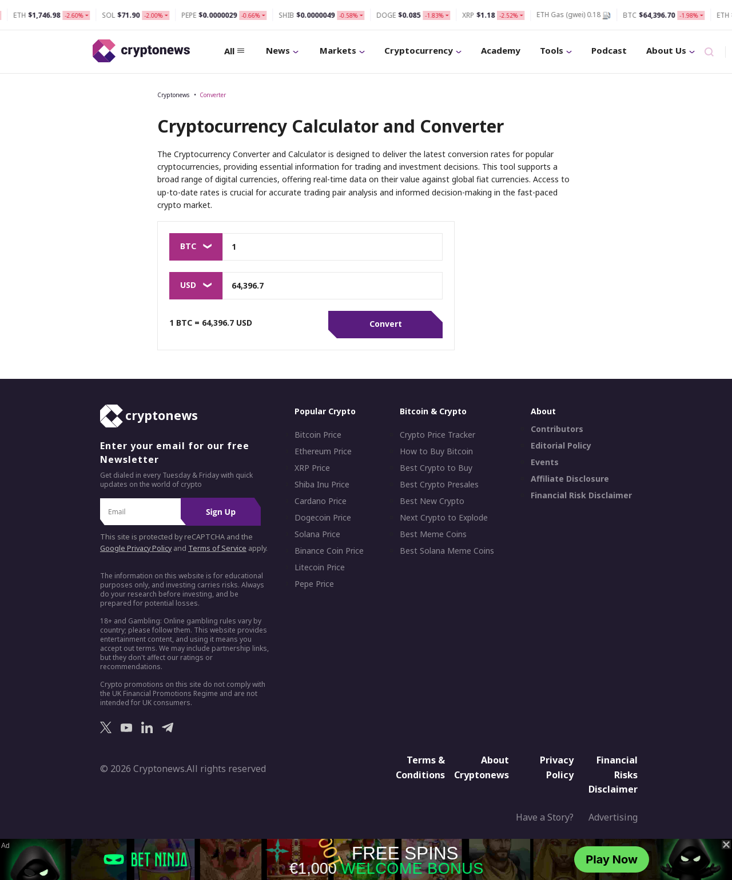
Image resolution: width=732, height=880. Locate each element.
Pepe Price (314, 584)
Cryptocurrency (423, 50)
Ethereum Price (323, 451)
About (543, 411)
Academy (500, 50)
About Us (670, 50)
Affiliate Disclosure (570, 478)
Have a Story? (545, 817)
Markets (342, 50)
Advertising (613, 817)
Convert (385, 323)
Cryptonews (173, 95)
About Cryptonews (481, 767)
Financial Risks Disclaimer (613, 774)
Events (545, 462)
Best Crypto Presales (439, 484)
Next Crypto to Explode (444, 517)
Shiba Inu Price (322, 484)
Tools (556, 50)
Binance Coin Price (329, 550)
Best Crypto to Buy (436, 468)
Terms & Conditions (420, 767)
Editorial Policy (561, 445)
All (234, 51)
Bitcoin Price (318, 434)
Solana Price (317, 534)
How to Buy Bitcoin (436, 451)
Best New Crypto (432, 501)
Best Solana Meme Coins (447, 550)
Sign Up (221, 511)
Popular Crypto (325, 411)
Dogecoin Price (323, 517)
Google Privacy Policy (136, 548)
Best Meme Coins (433, 534)
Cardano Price (321, 501)
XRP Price (312, 468)
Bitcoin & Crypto (433, 411)
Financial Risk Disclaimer (581, 495)
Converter (213, 95)
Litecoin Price (320, 567)
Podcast (609, 50)
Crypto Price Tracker (437, 434)
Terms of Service (217, 548)
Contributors (557, 429)
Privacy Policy (557, 767)
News (282, 50)
